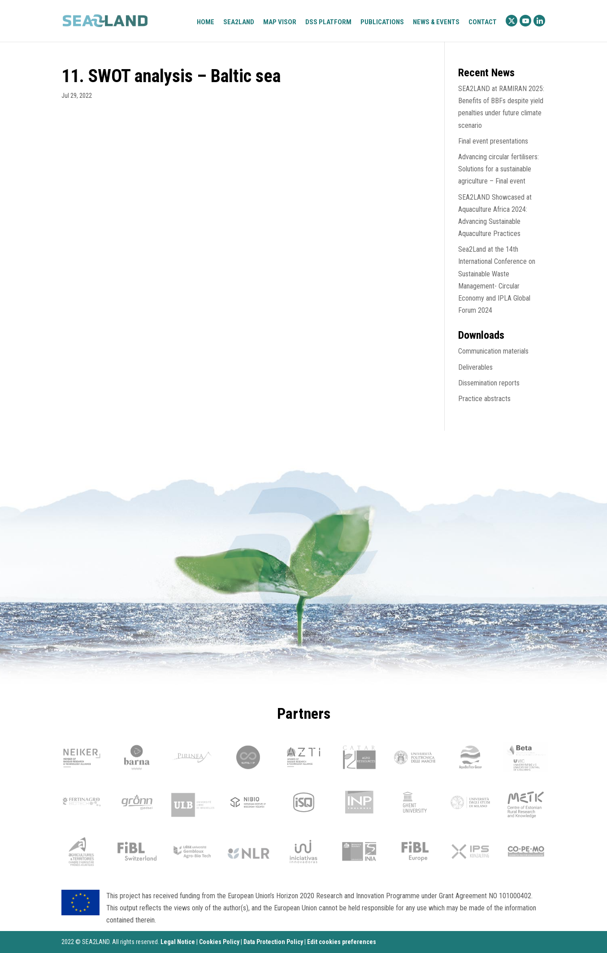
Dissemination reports (489, 383)
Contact (482, 22)
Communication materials (493, 351)
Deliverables (475, 367)
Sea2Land (238, 22)
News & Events (436, 22)
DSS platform (328, 22)
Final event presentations (493, 141)
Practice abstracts (484, 398)
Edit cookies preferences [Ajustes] (341, 941)
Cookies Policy (219, 941)
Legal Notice (177, 941)
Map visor (279, 22)
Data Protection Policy (273, 941)
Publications (382, 22)
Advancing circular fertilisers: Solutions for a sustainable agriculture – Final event (498, 169)
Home (205, 22)
